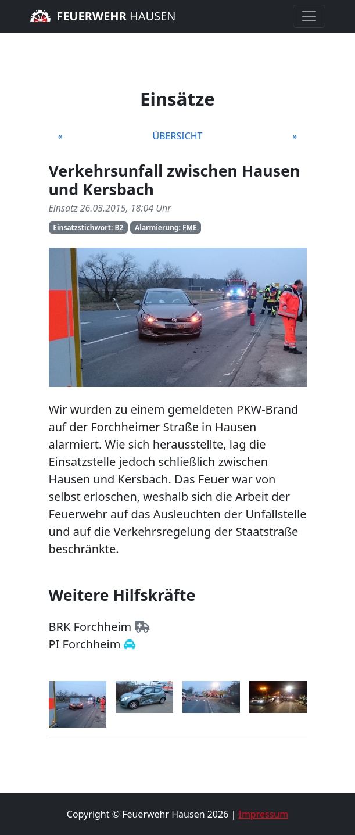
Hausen (103, 16)
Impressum (263, 814)
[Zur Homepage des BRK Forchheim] (142, 627)
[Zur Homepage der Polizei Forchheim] (129, 644)
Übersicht (177, 136)
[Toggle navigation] (309, 16)
